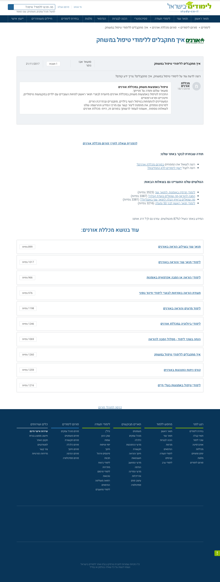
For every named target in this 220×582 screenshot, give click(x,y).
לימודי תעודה (162, 19)
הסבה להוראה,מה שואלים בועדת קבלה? (171, 196)
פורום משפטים (72, 436)
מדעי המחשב (134, 462)
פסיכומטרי (140, 19)
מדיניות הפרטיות (40, 453)
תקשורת (137, 449)
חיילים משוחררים (42, 19)
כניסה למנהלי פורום (110, 407)
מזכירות (106, 467)
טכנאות (106, 476)
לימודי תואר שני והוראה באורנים (179, 262)
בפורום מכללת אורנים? (150, 164)
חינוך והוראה (135, 453)
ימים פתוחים (197, 453)
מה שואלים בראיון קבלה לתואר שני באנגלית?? (167, 199)
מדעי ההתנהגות (133, 445)
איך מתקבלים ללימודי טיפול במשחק (177, 354)
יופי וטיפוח (105, 445)
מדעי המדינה (135, 471)
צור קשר (44, 449)
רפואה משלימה (102, 480)
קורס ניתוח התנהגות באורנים (182, 370)
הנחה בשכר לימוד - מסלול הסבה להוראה (174, 339)
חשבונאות (136, 458)
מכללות (199, 449)
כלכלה (138, 440)
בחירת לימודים (69, 19)
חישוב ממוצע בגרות (38, 436)
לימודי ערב (167, 462)
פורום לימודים (188, 27)
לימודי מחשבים (103, 489)
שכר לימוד (198, 440)
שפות (107, 440)
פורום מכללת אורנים (164, 27)
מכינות (169, 445)
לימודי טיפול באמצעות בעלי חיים (179, 385)
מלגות (88, 19)
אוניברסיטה (197, 445)
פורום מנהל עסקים (70, 431)
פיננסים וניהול (103, 453)
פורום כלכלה (73, 445)
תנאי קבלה (198, 436)
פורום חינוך (73, 449)
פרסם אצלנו (63, 7)
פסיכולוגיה (136, 485)
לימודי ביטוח (104, 462)
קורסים (168, 458)
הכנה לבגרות (119, 19)
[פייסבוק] (107, 525)
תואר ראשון (202, 19)
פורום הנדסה (73, 453)
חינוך (107, 449)
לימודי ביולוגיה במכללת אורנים (180, 324)
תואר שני (182, 19)
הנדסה (138, 467)
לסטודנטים (42, 445)
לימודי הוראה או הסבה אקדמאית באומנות (174, 277)
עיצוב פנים (136, 480)
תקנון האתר (42, 440)
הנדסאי (101, 19)
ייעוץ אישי (17, 19)
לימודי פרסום (103, 471)
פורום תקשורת (72, 440)
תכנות (107, 458)
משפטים (137, 431)
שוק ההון (105, 436)
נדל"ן (107, 431)
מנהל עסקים (135, 436)
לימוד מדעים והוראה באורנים (182, 308)
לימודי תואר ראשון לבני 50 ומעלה (175, 203)
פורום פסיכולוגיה (71, 458)
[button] (110, 64)
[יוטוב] (114, 525)
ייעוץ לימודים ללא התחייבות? (164, 168)
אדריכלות (136, 476)
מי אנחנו (78, 7)
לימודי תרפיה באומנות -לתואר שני (175, 192)
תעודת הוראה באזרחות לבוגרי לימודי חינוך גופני (170, 293)
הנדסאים (168, 449)
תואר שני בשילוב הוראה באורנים (179, 247)
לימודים (205, 27)
